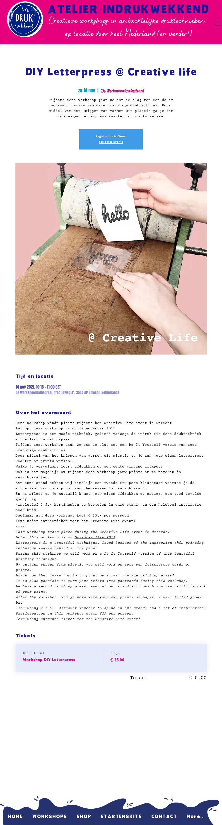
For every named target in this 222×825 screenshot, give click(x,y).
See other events (111, 142)
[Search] (217, 24)
